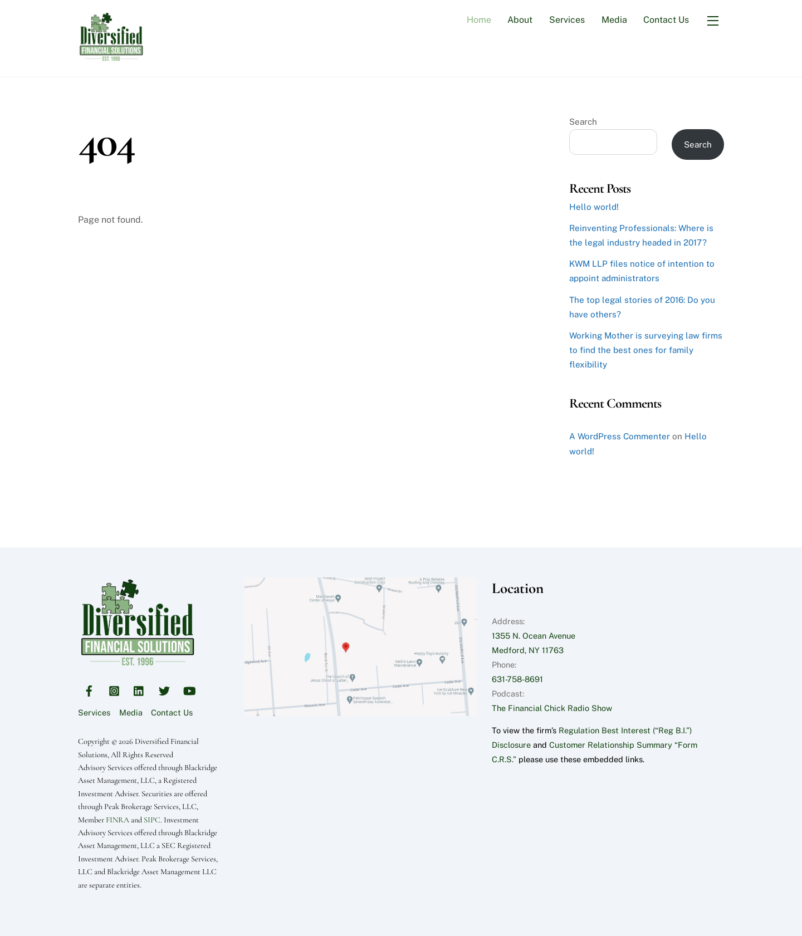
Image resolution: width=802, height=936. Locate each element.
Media (614, 19)
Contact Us (666, 19)
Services (567, 19)
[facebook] (89, 689)
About (519, 19)
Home (479, 19)
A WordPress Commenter (619, 436)
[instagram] (114, 689)
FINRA (117, 820)
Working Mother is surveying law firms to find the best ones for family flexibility (645, 350)
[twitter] (164, 689)
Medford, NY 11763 (528, 650)
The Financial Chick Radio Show (552, 708)
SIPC (152, 820)
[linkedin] (139, 689)
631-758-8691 (517, 679)
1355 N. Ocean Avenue (533, 635)
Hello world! (594, 207)
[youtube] (189, 689)
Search (583, 121)
